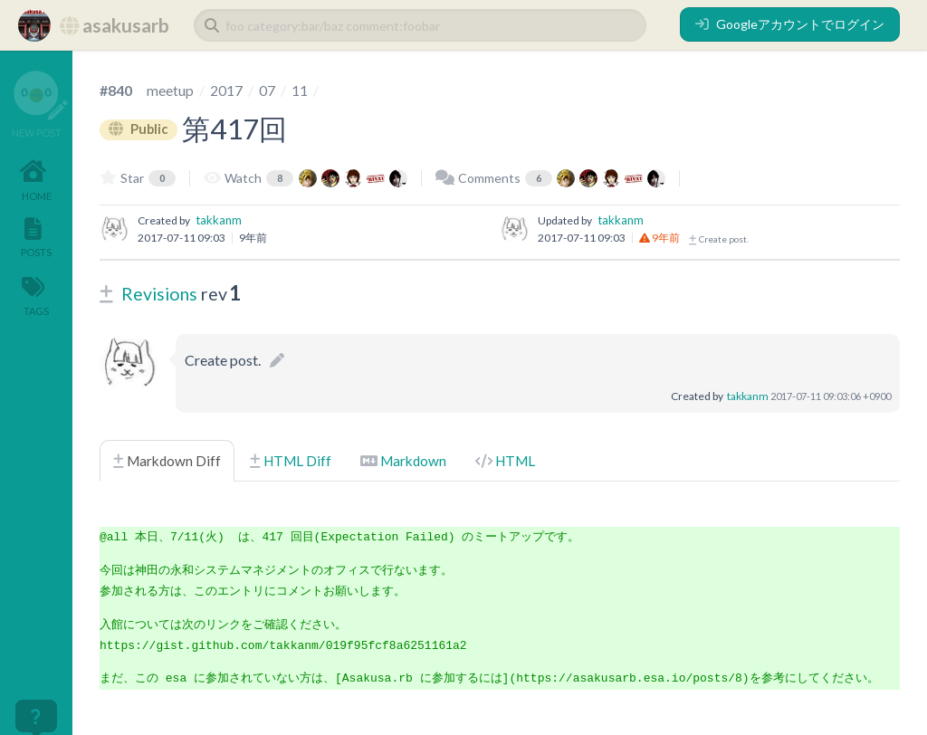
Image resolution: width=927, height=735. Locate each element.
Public (139, 128)
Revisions (159, 293)
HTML (505, 461)
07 (267, 90)
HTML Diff (290, 461)
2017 (226, 90)
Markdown (403, 461)
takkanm (219, 220)
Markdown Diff (167, 461)
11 (299, 90)
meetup (170, 90)
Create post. (719, 239)
